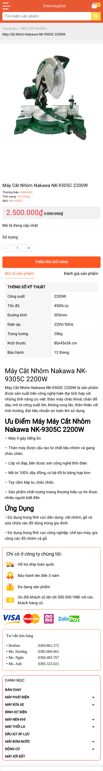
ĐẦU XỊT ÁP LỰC (17, 734)
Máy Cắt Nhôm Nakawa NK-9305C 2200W (40, 387)
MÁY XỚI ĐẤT (15, 756)
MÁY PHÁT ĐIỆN (17, 697)
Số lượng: (10, 237)
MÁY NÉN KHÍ (15, 719)
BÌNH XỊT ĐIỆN (16, 712)
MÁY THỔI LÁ (15, 727)
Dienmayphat (51, 6)
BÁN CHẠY (13, 690)
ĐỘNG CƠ (12, 749)
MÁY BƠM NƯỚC (17, 741)
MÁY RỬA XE (14, 705)
